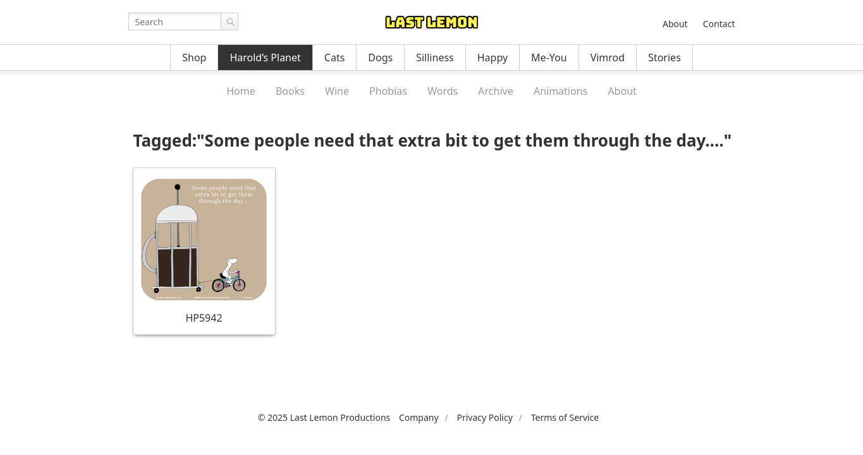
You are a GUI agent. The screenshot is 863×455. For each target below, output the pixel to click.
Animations (560, 91)
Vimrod (608, 57)
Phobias (388, 91)
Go (229, 21)
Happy (492, 57)
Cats (334, 57)
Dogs (380, 57)
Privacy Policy (484, 417)
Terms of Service (565, 417)
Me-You (549, 57)
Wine (337, 91)
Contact (719, 24)
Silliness (435, 57)
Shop (194, 57)
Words (442, 91)
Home (240, 91)
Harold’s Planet (265, 57)
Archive (495, 91)
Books (290, 91)
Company (419, 417)
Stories (664, 57)
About (675, 24)
